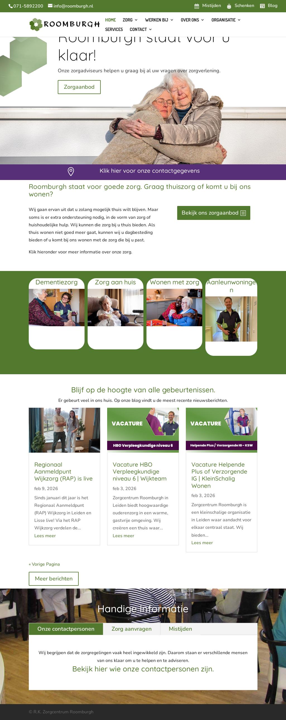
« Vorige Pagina (44, 564)
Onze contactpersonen (66, 629)
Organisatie (223, 20)
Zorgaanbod (79, 87)
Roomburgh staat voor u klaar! (144, 45)
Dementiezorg (56, 282)
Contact (138, 29)
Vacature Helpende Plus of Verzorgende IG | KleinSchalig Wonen (219, 475)
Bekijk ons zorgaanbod (210, 213)
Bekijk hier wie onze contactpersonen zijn (142, 668)
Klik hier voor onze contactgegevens (150, 170)
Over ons (190, 20)
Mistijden (180, 629)
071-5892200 (28, 6)
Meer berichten (54, 578)
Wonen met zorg (174, 282)
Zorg (128, 20)
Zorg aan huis (115, 282)
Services (114, 29)
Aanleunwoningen (231, 286)
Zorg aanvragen (132, 629)
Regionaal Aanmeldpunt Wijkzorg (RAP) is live (63, 471)
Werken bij (156, 20)
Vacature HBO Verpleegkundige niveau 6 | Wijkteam (140, 471)
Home (110, 20)
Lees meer (45, 536)
